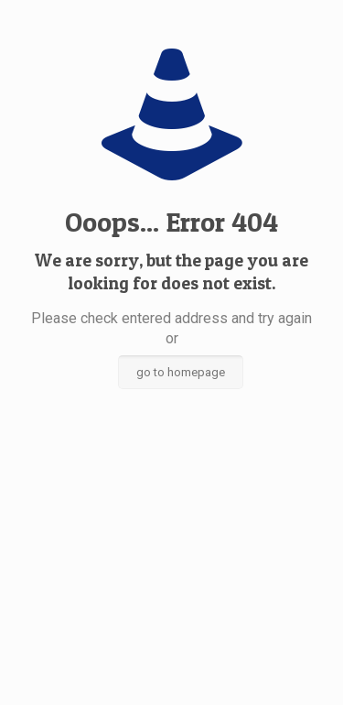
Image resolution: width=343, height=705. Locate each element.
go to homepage (180, 372)
